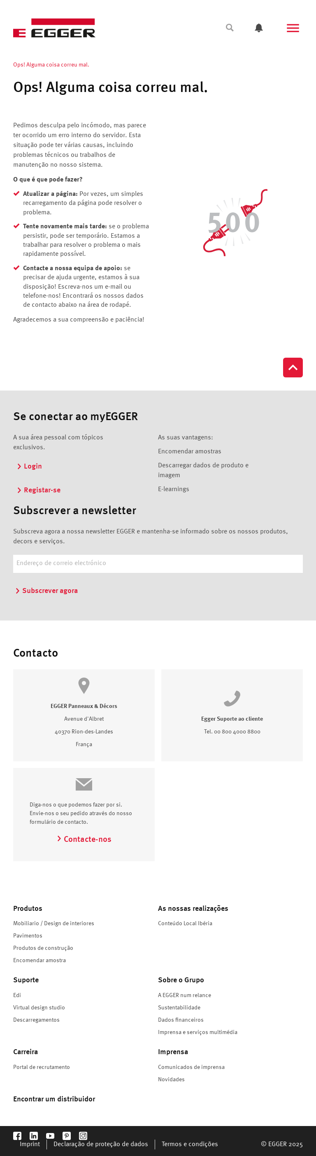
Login (29, 466)
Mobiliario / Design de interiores (53, 923)
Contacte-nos (84, 840)
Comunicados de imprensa (191, 1067)
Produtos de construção (43, 948)
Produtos (27, 908)
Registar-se (38, 490)
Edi (17, 995)
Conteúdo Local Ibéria (185, 923)
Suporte (26, 980)
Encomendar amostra (39, 960)
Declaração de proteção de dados (100, 1144)
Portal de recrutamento (41, 1067)
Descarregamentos (36, 1020)
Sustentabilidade (179, 1008)
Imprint (30, 1144)
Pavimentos (27, 936)
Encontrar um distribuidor (54, 1099)
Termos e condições (190, 1144)
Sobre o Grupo (181, 980)
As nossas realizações (193, 908)
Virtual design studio (39, 1008)
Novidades (171, 1079)
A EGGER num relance (184, 995)
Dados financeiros (181, 1020)
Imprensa (173, 1052)
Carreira (25, 1052)
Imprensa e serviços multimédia (197, 1032)
